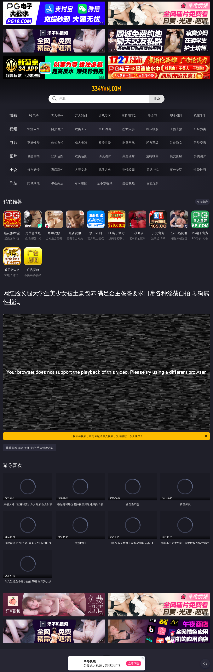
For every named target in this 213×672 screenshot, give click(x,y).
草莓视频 (81, 183)
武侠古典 (105, 170)
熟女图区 (176, 156)
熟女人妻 (128, 129)
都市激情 (33, 170)
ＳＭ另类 (200, 129)
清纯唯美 (152, 156)
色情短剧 (152, 183)
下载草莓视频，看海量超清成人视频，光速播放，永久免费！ (139, 436)
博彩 (13, 115)
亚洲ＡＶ (33, 129)
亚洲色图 (57, 156)
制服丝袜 (128, 142)
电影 (13, 142)
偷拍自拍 (57, 142)
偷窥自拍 (33, 156)
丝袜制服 (152, 129)
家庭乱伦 (57, 170)
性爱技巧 (200, 170)
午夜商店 (57, 183)
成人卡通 (81, 142)
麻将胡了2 (129, 115)
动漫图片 (105, 156)
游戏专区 (105, 115)
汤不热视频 (104, 183)
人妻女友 (81, 170)
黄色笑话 (176, 170)
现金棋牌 (176, 115)
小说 (13, 169)
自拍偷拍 (57, 129)
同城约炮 (33, 183)
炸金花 (152, 115)
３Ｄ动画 (105, 129)
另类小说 (152, 170)
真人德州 (57, 115)
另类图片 (200, 156)
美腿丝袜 (128, 156)
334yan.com (106, 89)
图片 (13, 156)
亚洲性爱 (33, 142)
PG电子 (33, 115)
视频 (13, 128)
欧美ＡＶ (81, 129)
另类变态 (200, 142)
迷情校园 (128, 170)
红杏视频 (128, 183)
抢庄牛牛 (200, 115)
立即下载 (133, 663)
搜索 (157, 99)
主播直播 (176, 129)
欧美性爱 (105, 142)
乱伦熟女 (176, 142)
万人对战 (81, 115)
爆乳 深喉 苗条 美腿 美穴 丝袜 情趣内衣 (30, 447)
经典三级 (152, 142)
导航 (13, 183)
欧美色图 (81, 156)
